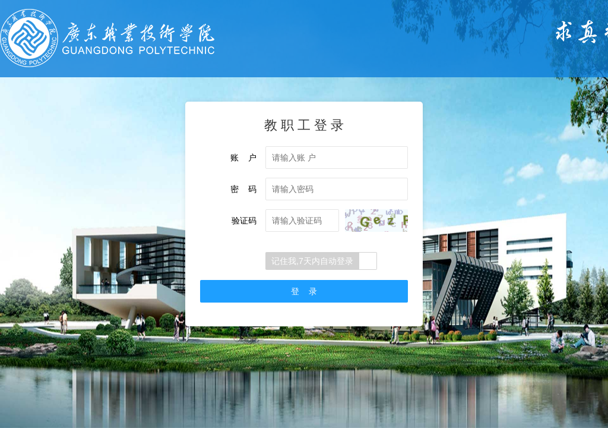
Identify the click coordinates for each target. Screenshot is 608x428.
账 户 (243, 157)
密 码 (243, 189)
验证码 (244, 220)
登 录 (304, 291)
